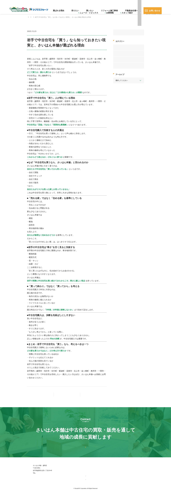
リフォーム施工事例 (111, 9)
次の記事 (93, 395)
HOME (29, 17)
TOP (87, 472)
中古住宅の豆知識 (57, 17)
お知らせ (119, 65)
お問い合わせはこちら (85, 450)
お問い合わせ (152, 9)
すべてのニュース (122, 32)
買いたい (96, 9)
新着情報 (119, 59)
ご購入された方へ (102, 3)
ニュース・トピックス (59, 3)
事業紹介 (89, 483)
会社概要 (89, 486)
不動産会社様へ (128, 9)
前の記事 (40, 395)
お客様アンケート (122, 47)
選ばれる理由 (73, 9)
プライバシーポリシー (137, 483)
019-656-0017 (133, 3)
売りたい (85, 9)
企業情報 (74, 3)
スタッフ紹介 (85, 3)
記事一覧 (68, 395)
